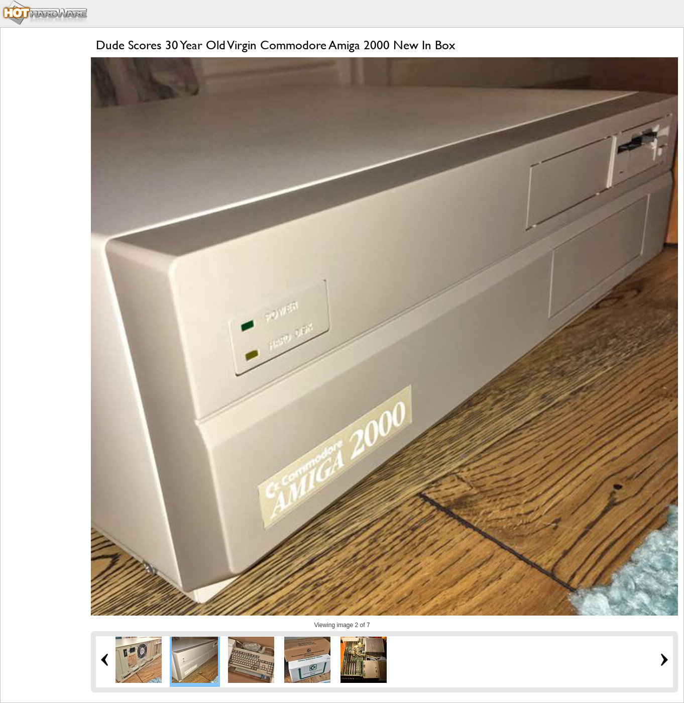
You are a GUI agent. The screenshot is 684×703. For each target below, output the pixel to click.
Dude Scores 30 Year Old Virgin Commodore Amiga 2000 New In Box (275, 45)
